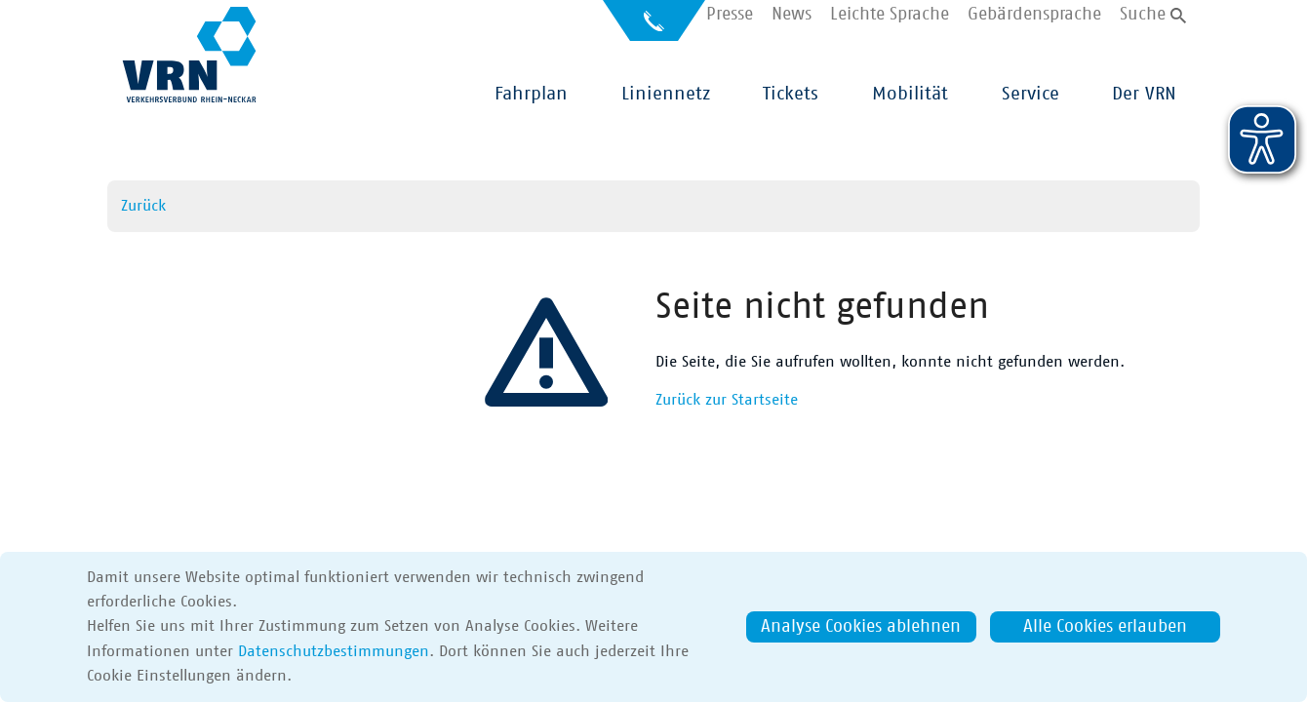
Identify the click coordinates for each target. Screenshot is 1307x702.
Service (1030, 94)
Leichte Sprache (889, 15)
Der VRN (1144, 94)
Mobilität (910, 94)
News (792, 15)
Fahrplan (531, 94)
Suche (1143, 15)
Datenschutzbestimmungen (333, 651)
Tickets (790, 94)
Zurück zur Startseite (726, 400)
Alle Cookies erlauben (1105, 627)
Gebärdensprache (1034, 15)
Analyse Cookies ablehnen (861, 627)
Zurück (143, 206)
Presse (729, 15)
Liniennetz (665, 94)
